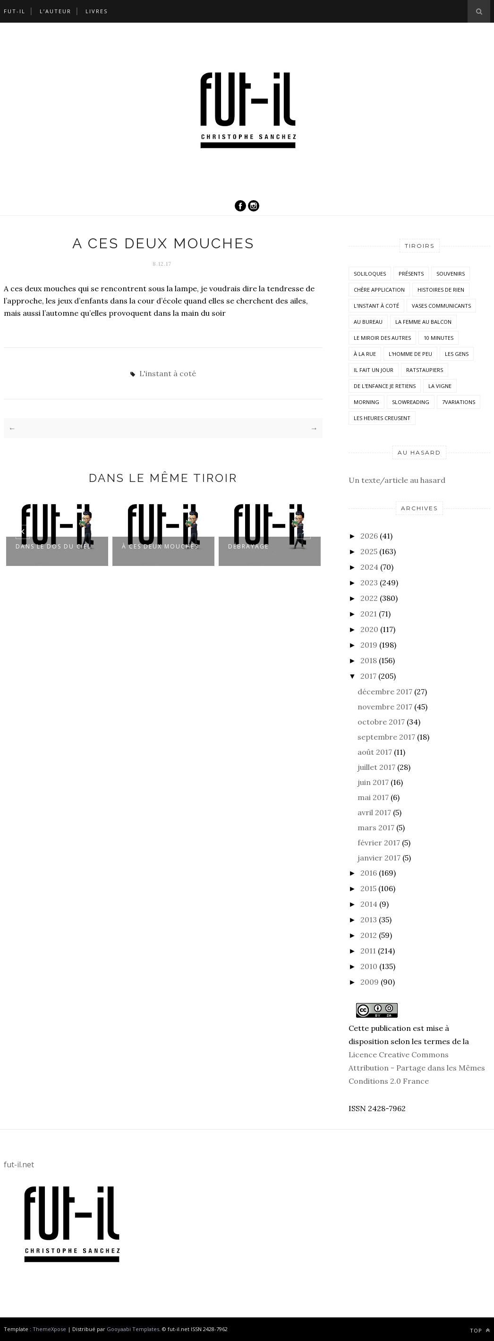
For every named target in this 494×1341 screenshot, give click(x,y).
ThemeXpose (49, 1329)
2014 (368, 904)
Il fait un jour (373, 369)
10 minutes (438, 337)
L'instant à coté (167, 373)
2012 (368, 935)
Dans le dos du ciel (53, 546)
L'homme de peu (410, 353)
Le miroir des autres (382, 337)
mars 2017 (376, 827)
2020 (369, 629)
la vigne (439, 385)
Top (480, 1330)
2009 (369, 982)
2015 (368, 888)
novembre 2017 (385, 706)
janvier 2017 (379, 857)
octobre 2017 (381, 721)
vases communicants (441, 305)
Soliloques (370, 273)
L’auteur (55, 11)
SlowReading (410, 401)
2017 (368, 676)
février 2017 (379, 842)
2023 (369, 582)
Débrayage (248, 546)
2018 (368, 660)
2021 (368, 613)
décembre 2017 (385, 691)
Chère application (379, 289)
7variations (458, 401)
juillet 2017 (376, 767)
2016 (368, 872)
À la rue (365, 353)
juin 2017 (373, 782)
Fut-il (15, 11)
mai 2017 (373, 797)
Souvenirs (450, 273)
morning (366, 401)
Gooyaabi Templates (133, 1329)
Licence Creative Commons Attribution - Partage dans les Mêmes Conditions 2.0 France (417, 1068)
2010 (368, 966)
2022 (369, 598)
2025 (368, 551)
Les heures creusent (382, 418)
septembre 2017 (386, 737)
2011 (368, 950)
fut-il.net (19, 1164)
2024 (369, 567)
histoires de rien (440, 289)
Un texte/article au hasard (397, 480)
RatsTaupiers (424, 369)
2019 (368, 644)
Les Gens (456, 353)
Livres (96, 11)
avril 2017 (374, 812)
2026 (369, 535)
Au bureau (368, 321)
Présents (411, 273)
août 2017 (375, 752)
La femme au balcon (423, 321)
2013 (368, 919)
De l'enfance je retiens (385, 385)
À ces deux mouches (160, 546)
